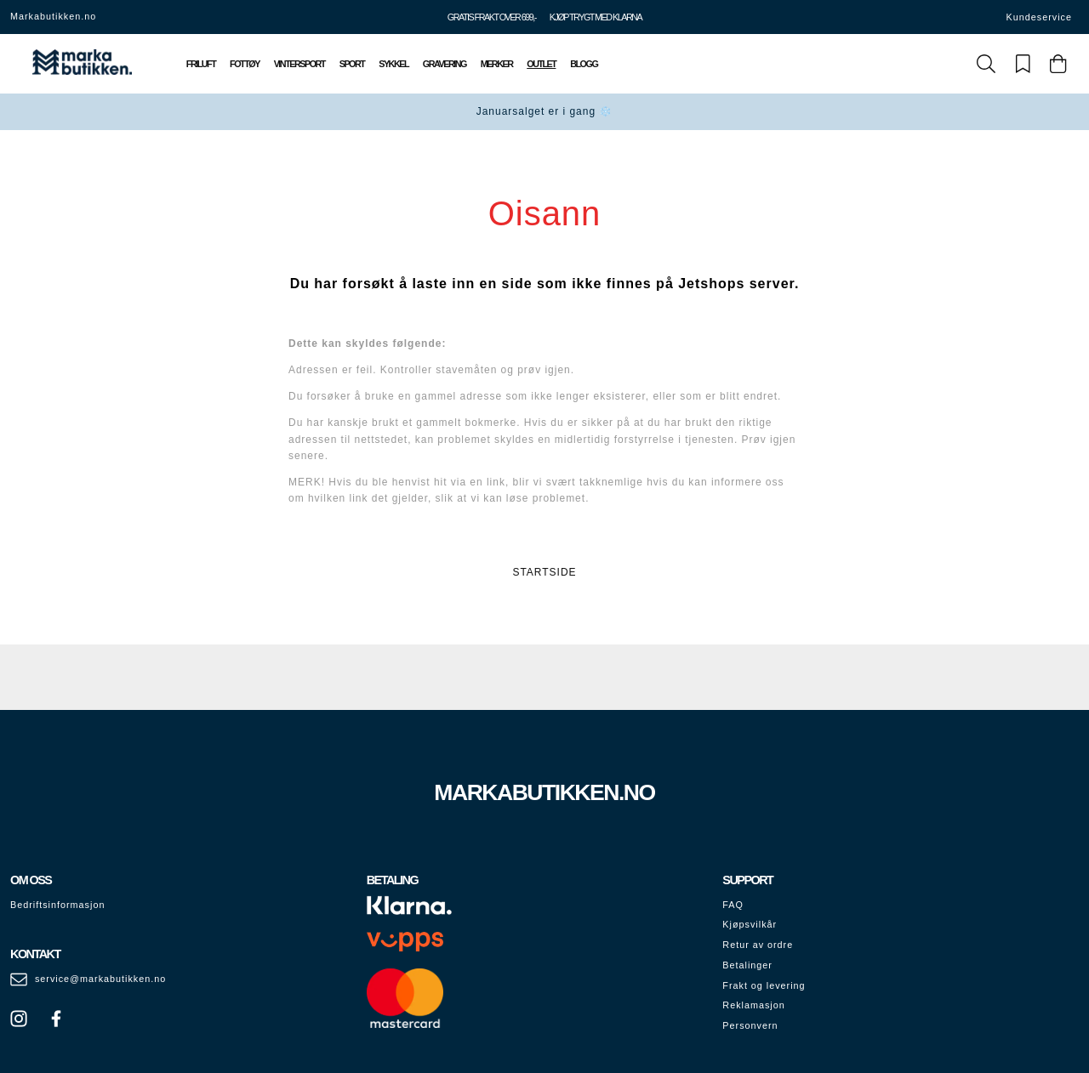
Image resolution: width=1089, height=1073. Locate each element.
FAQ (733, 905)
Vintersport (299, 64)
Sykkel (393, 64)
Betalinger (747, 965)
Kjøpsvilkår (749, 924)
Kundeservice (1039, 17)
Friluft (200, 64)
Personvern (750, 1025)
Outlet (541, 64)
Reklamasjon (753, 1005)
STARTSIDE (544, 572)
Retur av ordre (757, 945)
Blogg (583, 64)
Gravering (444, 64)
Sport (352, 64)
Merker (497, 64)
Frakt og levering (763, 985)
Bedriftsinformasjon (57, 905)
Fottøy (244, 64)
